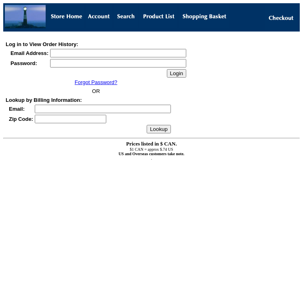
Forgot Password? (96, 82)
